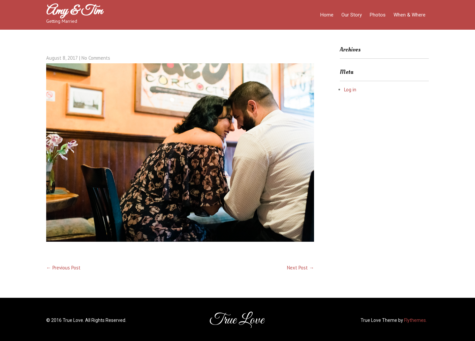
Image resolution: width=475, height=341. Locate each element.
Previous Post (63, 267)
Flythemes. (415, 320)
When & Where (410, 15)
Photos (378, 15)
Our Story (351, 15)
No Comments (95, 58)
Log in (350, 89)
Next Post (300, 267)
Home (326, 15)
